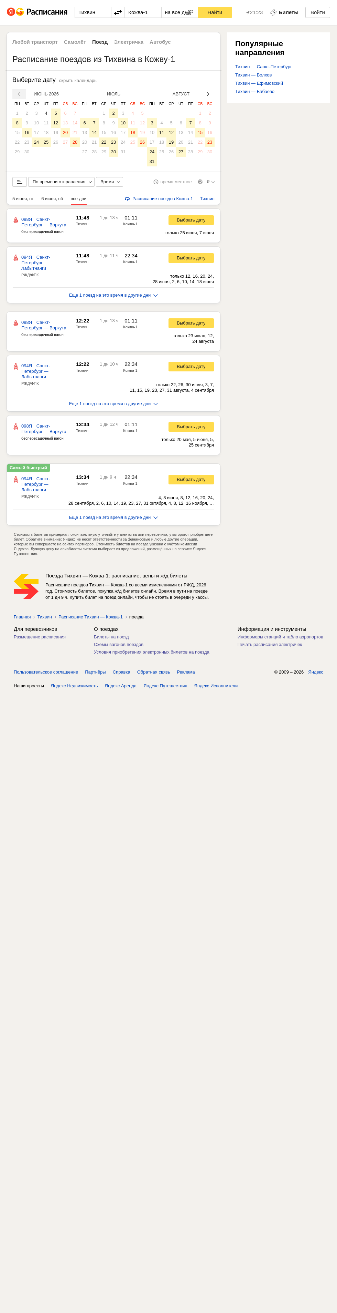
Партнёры (95, 672)
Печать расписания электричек (270, 644)
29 (17, 151)
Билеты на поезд (111, 636)
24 (36, 142)
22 (17, 142)
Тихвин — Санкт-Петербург (263, 66)
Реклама (186, 672)
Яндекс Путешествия (165, 685)
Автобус (160, 42)
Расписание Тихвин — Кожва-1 (90, 616)
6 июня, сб (52, 198)
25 (46, 142)
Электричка (128, 42)
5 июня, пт (23, 198)
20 (65, 132)
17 (36, 132)
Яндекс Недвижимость (74, 685)
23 (26, 142)
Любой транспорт (35, 42)
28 (75, 142)
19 (55, 132)
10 (36, 122)
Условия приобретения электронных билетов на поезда (151, 652)
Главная (22, 616)
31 (123, 151)
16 (26, 132)
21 (75, 132)
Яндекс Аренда (121, 685)
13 (65, 122)
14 (75, 122)
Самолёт (75, 42)
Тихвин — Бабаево (254, 91)
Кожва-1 (130, 224)
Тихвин (82, 224)
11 (46, 122)
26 (55, 142)
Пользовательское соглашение (46, 672)
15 (17, 132)
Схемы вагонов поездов (118, 644)
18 (46, 132)
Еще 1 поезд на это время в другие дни (113, 295)
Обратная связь (153, 672)
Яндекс (315, 672)
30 (26, 151)
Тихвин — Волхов (253, 75)
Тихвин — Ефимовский (259, 83)
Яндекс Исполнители (216, 685)
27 (65, 142)
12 (55, 122)
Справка (121, 672)
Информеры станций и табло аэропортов (280, 636)
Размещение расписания (40, 636)
